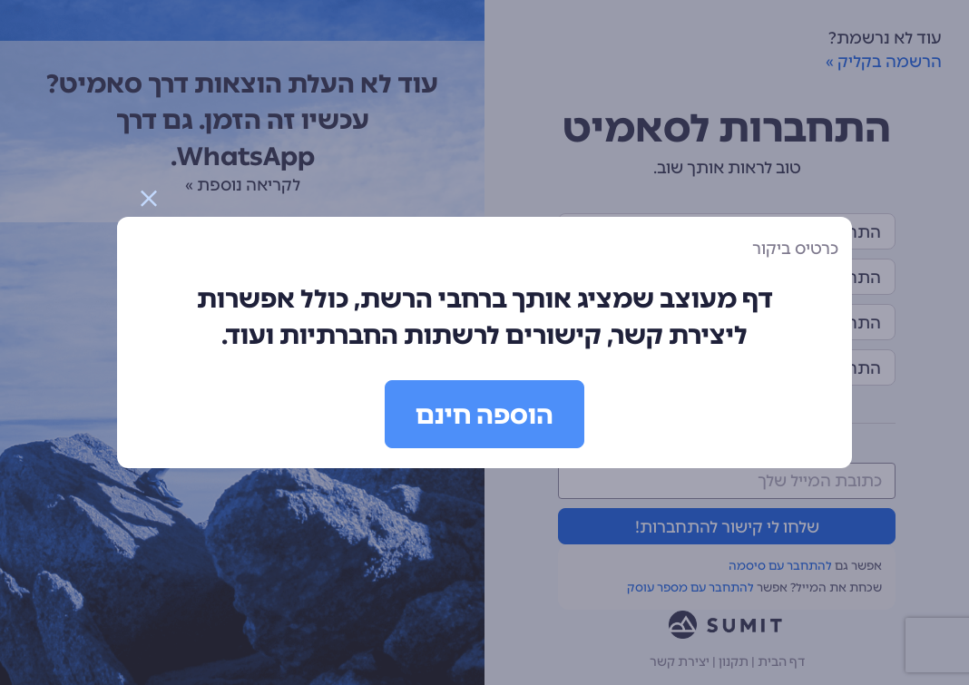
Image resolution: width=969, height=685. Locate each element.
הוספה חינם (484, 414)
